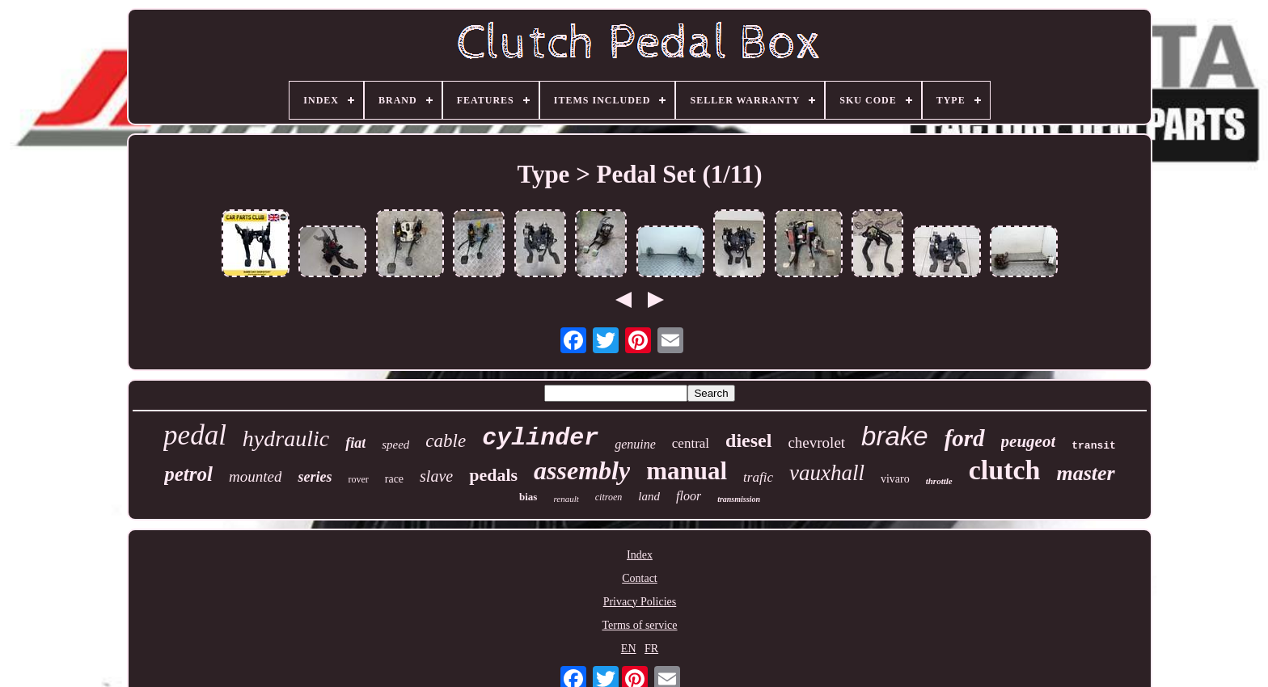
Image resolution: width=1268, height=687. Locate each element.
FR (651, 649)
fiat (355, 443)
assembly (582, 470)
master (1085, 473)
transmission (738, 499)
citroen (609, 497)
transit (1093, 446)
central (690, 443)
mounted (255, 476)
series (315, 477)
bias (528, 497)
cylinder (540, 438)
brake (894, 436)
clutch (1005, 470)
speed (395, 444)
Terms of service (639, 625)
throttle (939, 481)
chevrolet (816, 442)
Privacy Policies (640, 602)
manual (686, 471)
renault (565, 499)
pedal (194, 435)
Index (640, 555)
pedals (493, 475)
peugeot (1028, 441)
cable (445, 441)
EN (628, 649)
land (649, 496)
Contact (639, 578)
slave (436, 476)
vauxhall (826, 473)
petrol (188, 474)
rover (358, 479)
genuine (635, 444)
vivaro (895, 479)
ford (965, 438)
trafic (758, 477)
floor (688, 496)
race (394, 479)
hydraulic (286, 438)
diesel (748, 440)
